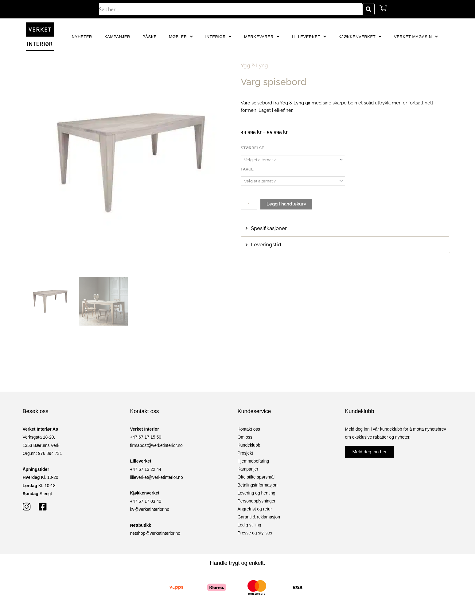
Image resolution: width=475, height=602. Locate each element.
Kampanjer (117, 36)
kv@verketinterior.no (149, 509)
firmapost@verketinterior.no (156, 445)
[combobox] (230, 9)
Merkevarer (262, 36)
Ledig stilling (249, 524)
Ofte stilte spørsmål (256, 477)
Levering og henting (256, 493)
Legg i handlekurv (286, 204)
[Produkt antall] (249, 204)
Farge (247, 169)
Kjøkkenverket (360, 36)
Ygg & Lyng (254, 65)
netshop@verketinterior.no (155, 533)
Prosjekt (245, 453)
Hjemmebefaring (253, 461)
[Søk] (368, 9)
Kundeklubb (249, 445)
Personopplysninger (257, 500)
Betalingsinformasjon (258, 485)
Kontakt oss (249, 429)
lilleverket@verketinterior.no (156, 477)
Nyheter (82, 36)
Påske (149, 36)
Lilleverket (309, 36)
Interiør (218, 36)
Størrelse (252, 148)
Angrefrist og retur (255, 508)
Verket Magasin (416, 36)
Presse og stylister (255, 532)
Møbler (181, 36)
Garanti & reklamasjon (259, 516)
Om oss (245, 437)
